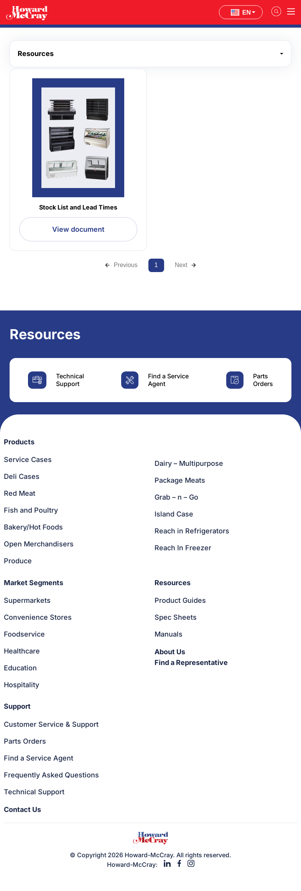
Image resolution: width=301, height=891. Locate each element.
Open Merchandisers (39, 544)
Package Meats (180, 480)
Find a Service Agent (38, 758)
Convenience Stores (38, 617)
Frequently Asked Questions (51, 775)
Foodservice (24, 634)
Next (186, 265)
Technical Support (34, 792)
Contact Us (22, 809)
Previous (120, 265)
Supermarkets (27, 600)
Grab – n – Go (176, 497)
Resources (173, 583)
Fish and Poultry (31, 510)
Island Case (174, 514)
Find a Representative (191, 662)
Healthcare (22, 651)
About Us (170, 652)
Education (20, 668)
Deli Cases (21, 476)
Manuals (169, 634)
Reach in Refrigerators (192, 531)
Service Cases (28, 459)
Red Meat (19, 493)
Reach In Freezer (183, 548)
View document (78, 229)
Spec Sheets (176, 617)
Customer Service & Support (51, 724)
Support (17, 706)
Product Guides (180, 600)
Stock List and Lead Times (78, 207)
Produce (18, 561)
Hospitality (21, 685)
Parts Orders (25, 741)
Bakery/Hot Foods (33, 527)
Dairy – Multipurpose (189, 463)
